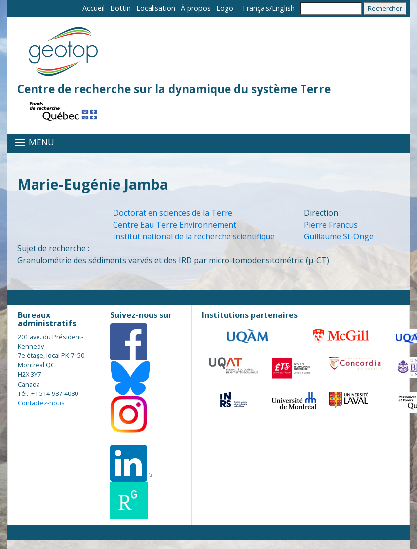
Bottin (120, 8)
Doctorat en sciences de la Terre (172, 212)
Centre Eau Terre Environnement (174, 224)
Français (256, 8)
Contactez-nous (41, 402)
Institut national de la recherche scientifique (194, 236)
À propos (196, 8)
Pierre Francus (331, 224)
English (283, 8)
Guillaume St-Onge (339, 236)
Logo (224, 8)
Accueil (93, 8)
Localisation (155, 8)
